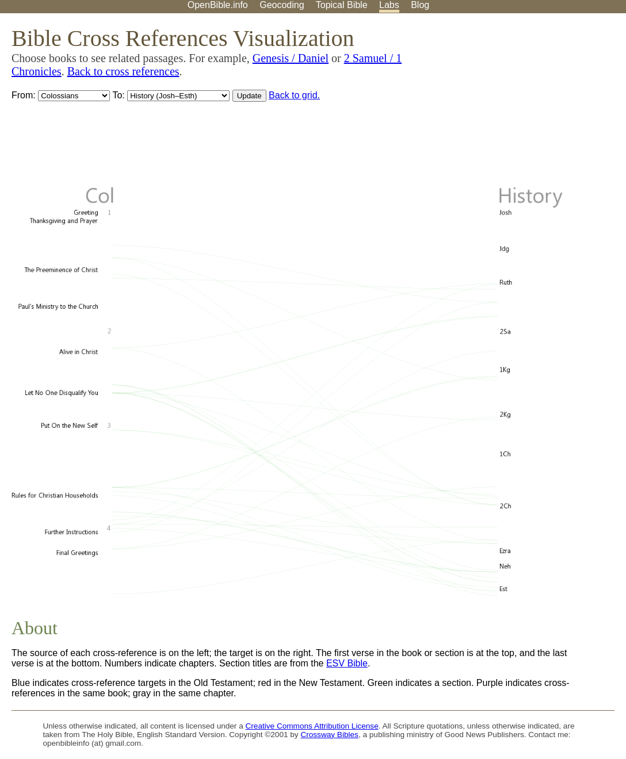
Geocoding (281, 5)
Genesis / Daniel (291, 58)
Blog (420, 5)
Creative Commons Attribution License (312, 726)
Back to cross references (123, 71)
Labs (389, 5)
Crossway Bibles (329, 734)
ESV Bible (347, 663)
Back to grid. (294, 95)
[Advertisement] (510, 102)
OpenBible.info (218, 5)
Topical (342, 5)
